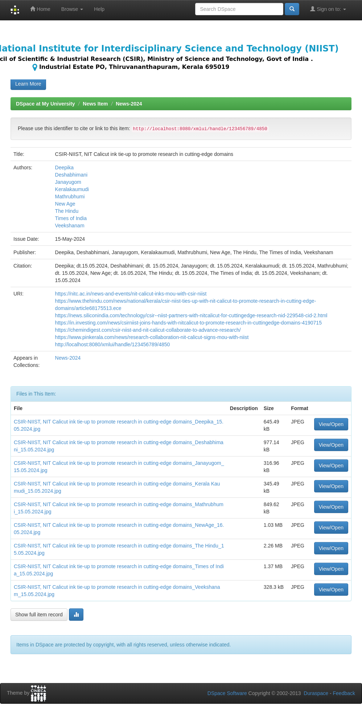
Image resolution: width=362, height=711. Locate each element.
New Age (65, 204)
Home (40, 9)
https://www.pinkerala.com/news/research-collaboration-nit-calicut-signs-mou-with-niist (152, 337)
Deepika (64, 167)
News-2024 (129, 104)
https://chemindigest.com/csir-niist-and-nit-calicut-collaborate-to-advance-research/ (148, 330)
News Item (95, 104)
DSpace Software (227, 693)
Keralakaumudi (72, 189)
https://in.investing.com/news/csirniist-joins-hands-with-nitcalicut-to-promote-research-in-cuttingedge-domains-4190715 (188, 323)
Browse (72, 9)
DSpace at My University (45, 104)
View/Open (331, 424)
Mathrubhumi (70, 196)
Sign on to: (328, 9)
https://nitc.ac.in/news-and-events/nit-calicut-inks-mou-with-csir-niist (131, 294)
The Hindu (67, 211)
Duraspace (316, 693)
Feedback (344, 693)
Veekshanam (70, 225)
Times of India (71, 218)
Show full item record (39, 614)
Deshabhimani (71, 175)
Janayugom (68, 182)
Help (99, 9)
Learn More (28, 84)
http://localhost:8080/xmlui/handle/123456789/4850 (112, 344)
